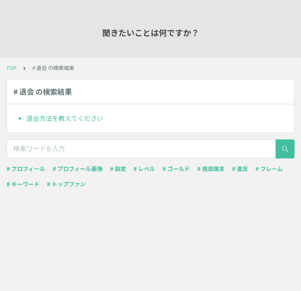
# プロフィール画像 (78, 168)
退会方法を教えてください (64, 118)
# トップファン (66, 184)
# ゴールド (176, 168)
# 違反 (240, 168)
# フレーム (269, 168)
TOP (11, 68)
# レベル (144, 168)
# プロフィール (25, 168)
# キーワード (23, 184)
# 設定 (118, 168)
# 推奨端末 (211, 168)
